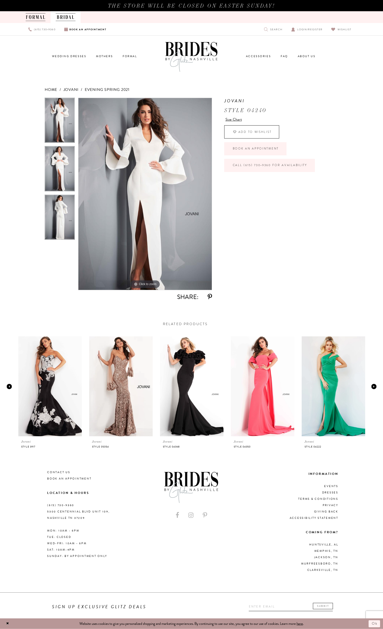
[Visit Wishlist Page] (341, 29)
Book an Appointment (256, 150)
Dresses (330, 492)
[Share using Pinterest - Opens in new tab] (210, 297)
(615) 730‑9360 (60, 505)
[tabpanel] (60, 122)
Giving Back (326, 512)
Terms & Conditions (318, 499)
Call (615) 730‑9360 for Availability (272, 167)
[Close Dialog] (8, 623)
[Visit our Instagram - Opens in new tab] (190, 515)
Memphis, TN (326, 551)
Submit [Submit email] (326, 606)
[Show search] (273, 29)
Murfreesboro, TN (319, 564)
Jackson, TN (326, 557)
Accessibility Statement (314, 518)
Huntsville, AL (323, 545)
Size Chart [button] (234, 119)
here (300, 623)
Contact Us (58, 472)
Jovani (71, 90)
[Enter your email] (292, 606)
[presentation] (50, 386)
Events (331, 486)
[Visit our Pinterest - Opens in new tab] (205, 515)
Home (51, 90)
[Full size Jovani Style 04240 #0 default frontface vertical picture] (145, 194)
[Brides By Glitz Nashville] (191, 57)
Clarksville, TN (322, 570)
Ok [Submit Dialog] (374, 623)
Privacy (330, 505)
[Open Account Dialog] (307, 29)
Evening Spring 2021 (107, 90)
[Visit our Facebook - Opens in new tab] (177, 515)
